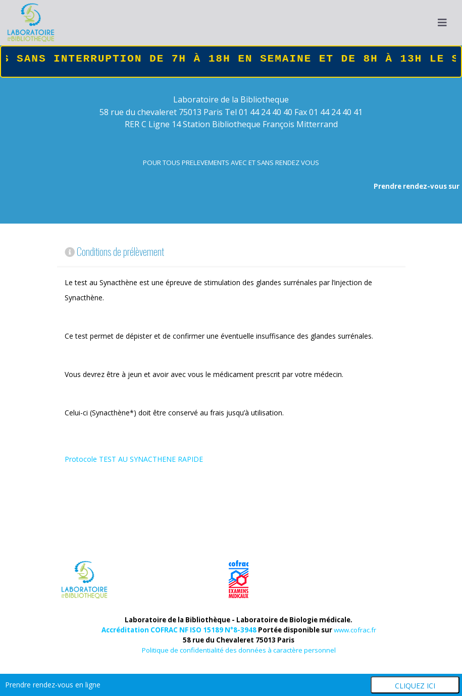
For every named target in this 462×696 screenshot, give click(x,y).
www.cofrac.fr (355, 629)
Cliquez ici (415, 685)
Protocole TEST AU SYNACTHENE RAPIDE (134, 459)
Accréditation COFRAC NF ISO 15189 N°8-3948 (178, 629)
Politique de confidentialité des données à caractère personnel (239, 650)
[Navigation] (442, 22)
